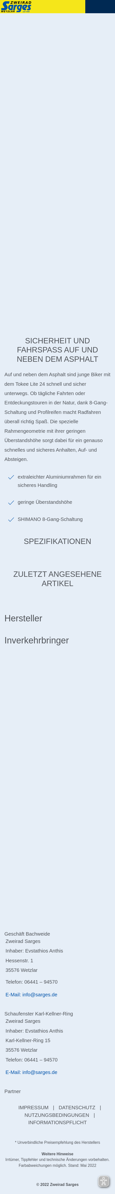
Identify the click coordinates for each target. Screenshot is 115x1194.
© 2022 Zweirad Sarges (57, 1184)
